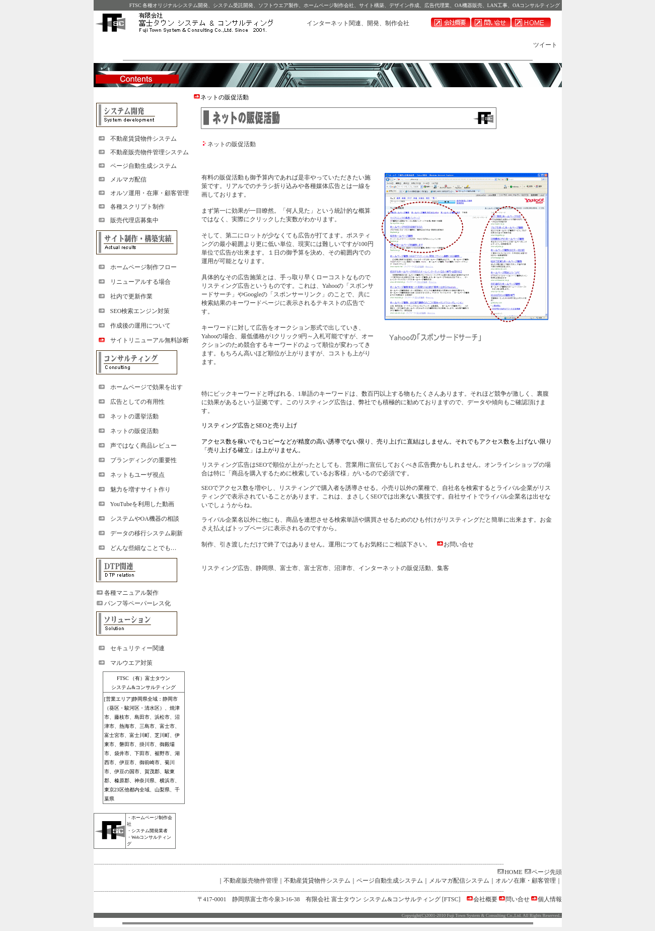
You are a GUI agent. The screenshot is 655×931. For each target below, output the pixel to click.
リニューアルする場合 (140, 281)
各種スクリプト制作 (137, 206)
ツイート (545, 44)
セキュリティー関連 (137, 648)
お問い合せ (459, 544)
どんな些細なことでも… (143, 547)
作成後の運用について (140, 325)
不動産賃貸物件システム (143, 138)
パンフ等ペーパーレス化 (137, 603)
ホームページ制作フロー (143, 267)
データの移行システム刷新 (146, 533)
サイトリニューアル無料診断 (149, 340)
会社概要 (485, 899)
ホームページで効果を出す (146, 387)
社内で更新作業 (131, 296)
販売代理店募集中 (134, 220)
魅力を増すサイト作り (140, 489)
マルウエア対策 (131, 662)
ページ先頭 (547, 872)
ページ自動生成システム (143, 165)
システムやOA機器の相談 (144, 518)
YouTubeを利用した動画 (142, 504)
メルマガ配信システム (459, 880)
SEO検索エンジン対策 (140, 311)
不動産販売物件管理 (251, 880)
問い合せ (517, 899)
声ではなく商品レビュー (143, 445)
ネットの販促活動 (134, 431)
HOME (513, 872)
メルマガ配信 (128, 179)
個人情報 (550, 899)
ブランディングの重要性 (143, 460)
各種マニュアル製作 (131, 592)
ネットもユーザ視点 (137, 474)
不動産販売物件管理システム (149, 152)
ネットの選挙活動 (134, 416)
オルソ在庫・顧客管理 (525, 880)
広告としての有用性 (137, 401)
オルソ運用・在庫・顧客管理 (149, 193)
